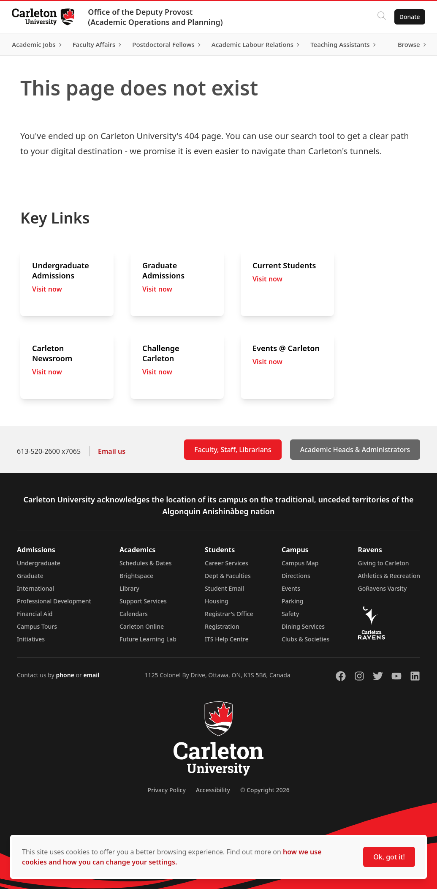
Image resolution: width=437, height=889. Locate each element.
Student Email (224, 588)
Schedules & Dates (145, 563)
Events (291, 588)
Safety (290, 614)
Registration (222, 626)
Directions (296, 576)
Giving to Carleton (383, 563)
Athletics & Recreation (389, 576)
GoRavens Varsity (382, 588)
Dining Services (303, 626)
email (91, 675)
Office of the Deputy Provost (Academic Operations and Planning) (157, 17)
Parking (293, 601)
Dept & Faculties (228, 576)
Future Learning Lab (147, 639)
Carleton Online (141, 626)
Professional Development (54, 601)
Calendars (133, 614)
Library (129, 588)
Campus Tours (37, 626)
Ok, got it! (389, 857)
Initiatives (31, 639)
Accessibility (213, 790)
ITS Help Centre (227, 639)
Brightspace (136, 576)
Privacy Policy (166, 790)
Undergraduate (38, 563)
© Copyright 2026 (265, 790)
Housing (216, 601)
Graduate (30, 576)
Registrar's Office (229, 614)
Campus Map (300, 563)
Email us (111, 451)
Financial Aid (34, 614)
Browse (407, 44)
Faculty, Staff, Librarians (232, 449)
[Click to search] (380, 17)
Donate (408, 17)
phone (66, 675)
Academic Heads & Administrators (355, 449)
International (35, 588)
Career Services (226, 563)
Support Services (143, 601)
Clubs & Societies (305, 639)
